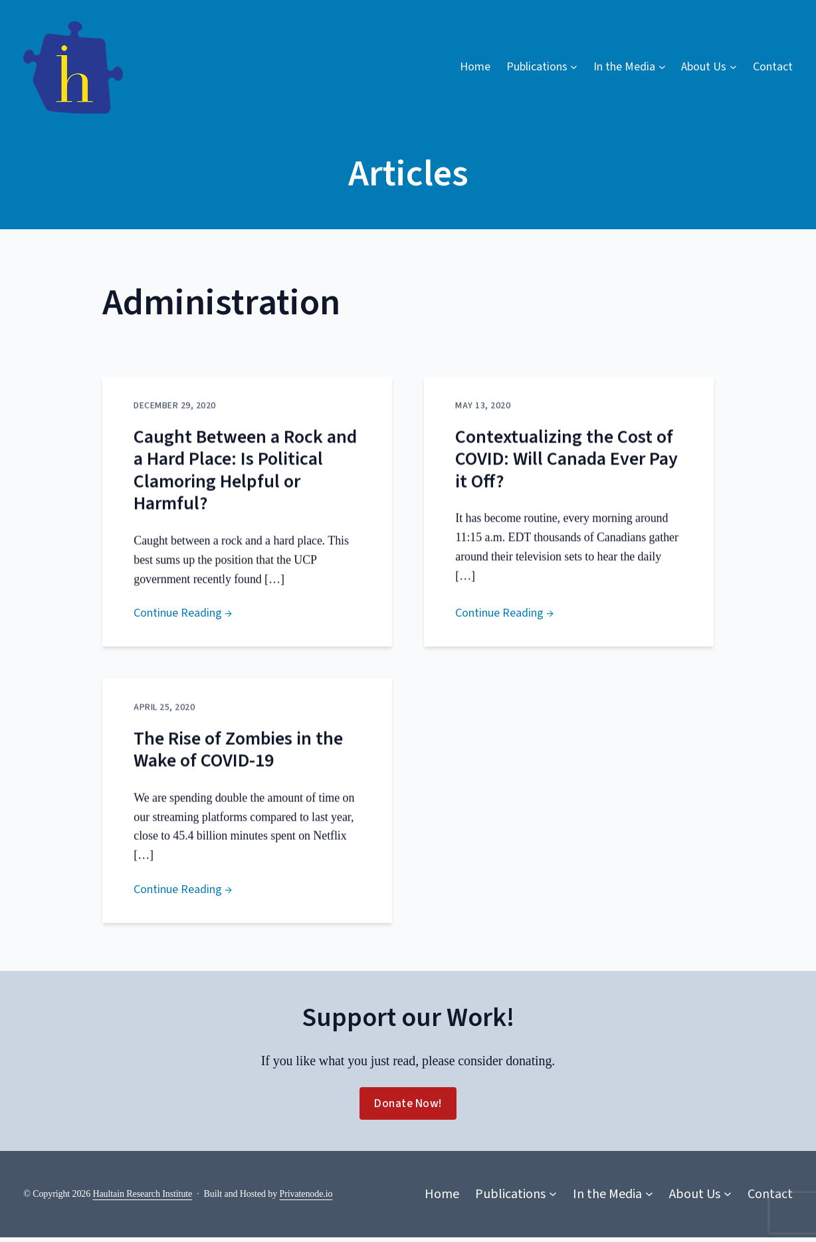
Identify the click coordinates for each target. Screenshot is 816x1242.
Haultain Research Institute (143, 1198)
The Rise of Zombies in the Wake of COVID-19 (238, 770)
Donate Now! (408, 1108)
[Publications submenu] (541, 67)
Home (475, 66)
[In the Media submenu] (629, 67)
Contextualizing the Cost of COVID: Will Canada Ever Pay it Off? (566, 478)
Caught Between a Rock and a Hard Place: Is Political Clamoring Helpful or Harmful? (245, 489)
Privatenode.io (306, 1198)
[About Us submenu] (708, 67)
